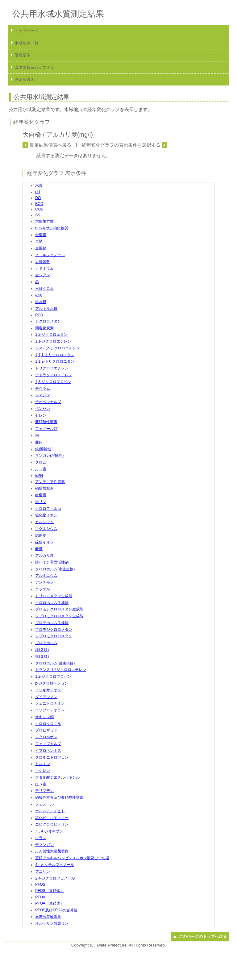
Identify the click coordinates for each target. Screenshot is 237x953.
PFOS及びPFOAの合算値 (56, 910)
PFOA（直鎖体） (49, 903)
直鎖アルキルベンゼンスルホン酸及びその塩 (72, 858)
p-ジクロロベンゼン (51, 683)
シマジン (42, 395)
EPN (39, 475)
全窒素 (40, 235)
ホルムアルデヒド (50, 811)
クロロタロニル (48, 724)
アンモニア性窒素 (50, 482)
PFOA (40, 897)
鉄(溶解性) (43, 449)
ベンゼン (42, 408)
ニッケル (42, 589)
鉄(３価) (42, 656)
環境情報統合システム (35, 67)
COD (39, 209)
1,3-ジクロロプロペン (53, 382)
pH (37, 192)
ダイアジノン (46, 697)
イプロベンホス (48, 750)
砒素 (39, 295)
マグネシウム (46, 528)
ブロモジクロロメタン (53, 629)
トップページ (27, 30)
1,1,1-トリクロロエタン (54, 355)
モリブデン (44, 791)
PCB (39, 315)
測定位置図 (25, 79)
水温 (39, 185)
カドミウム (44, 268)
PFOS (40, 884)
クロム (40, 462)
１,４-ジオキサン (49, 831)
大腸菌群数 (44, 221)
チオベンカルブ (48, 402)
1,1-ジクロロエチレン (53, 341)
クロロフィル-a (48, 508)
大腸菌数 (42, 262)
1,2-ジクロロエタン (51, 334)
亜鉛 (39, 442)
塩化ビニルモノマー (52, 818)
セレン (40, 415)
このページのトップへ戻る (203, 936)
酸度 (39, 549)
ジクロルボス (46, 737)
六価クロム (44, 288)
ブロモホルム (46, 643)
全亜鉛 (40, 248)
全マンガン (44, 845)
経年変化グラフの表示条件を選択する (121, 145)
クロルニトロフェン (52, 757)
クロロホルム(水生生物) (55, 569)
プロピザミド (46, 730)
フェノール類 (46, 429)
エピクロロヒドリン (52, 824)
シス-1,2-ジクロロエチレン (57, 348)
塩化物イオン (46, 515)
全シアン (42, 275)
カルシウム (44, 522)
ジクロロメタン (48, 321)
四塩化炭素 (44, 328)
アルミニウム (46, 575)
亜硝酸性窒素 (46, 422)
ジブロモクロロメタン (53, 636)
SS (37, 215)
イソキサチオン (48, 690)
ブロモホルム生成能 (52, 623)
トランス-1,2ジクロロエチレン (60, 670)
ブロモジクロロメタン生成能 (59, 609)
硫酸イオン (44, 542)
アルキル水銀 (46, 308)
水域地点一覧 (27, 43)
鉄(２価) (42, 649)
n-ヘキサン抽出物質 (51, 228)
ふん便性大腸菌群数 (52, 851)
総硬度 (40, 535)
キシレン (42, 770)
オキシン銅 (44, 717)
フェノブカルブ (48, 744)
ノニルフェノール (50, 255)
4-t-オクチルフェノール (54, 865)
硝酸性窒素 (44, 488)
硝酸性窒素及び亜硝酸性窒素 (59, 797)
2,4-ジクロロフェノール (55, 878)
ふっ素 (40, 469)
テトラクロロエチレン (53, 375)
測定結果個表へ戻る (50, 145)
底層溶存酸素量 (48, 916)
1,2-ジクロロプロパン (53, 676)
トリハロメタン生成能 (53, 596)
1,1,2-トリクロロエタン (54, 361)
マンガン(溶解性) (49, 455)
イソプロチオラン (50, 710)
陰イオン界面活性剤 (52, 562)
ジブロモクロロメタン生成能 (59, 616)
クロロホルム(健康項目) (55, 663)
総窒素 (40, 495)
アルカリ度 (44, 555)
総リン (40, 502)
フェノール (44, 804)
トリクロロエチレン (52, 368)
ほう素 (40, 784)
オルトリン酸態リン (52, 923)
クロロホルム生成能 (52, 603)
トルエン (42, 764)
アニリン (42, 871)
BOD (39, 204)
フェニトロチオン (50, 703)
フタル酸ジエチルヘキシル (57, 777)
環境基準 (23, 55)
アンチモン (44, 582)
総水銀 (40, 302)
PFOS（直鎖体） (49, 890)
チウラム (42, 388)
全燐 (39, 241)
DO (38, 198)
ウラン (40, 838)
